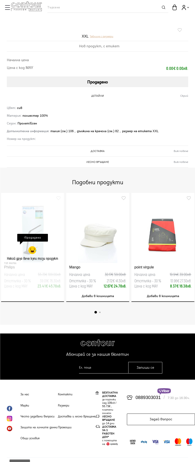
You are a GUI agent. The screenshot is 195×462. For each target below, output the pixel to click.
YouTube (13, 429)
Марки (24, 405)
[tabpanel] (32, 247)
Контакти (65, 394)
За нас (24, 394)
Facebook (13, 409)
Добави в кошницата (98, 296)
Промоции (65, 427)
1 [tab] (95, 312)
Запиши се (145, 368)
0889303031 (148, 397)
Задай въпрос (161, 419)
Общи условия (29, 438)
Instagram (13, 419)
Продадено (97, 82)
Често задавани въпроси (37, 416)
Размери (63, 405)
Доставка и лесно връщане (76, 416)
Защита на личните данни (38, 427)
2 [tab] (100, 312)
